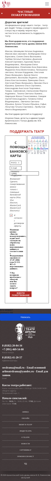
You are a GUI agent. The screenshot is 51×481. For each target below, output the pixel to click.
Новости (25, 444)
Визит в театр (25, 425)
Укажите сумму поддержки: (16, 173)
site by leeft (25, 478)
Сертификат (25, 450)
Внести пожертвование (21, 294)
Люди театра (25, 431)
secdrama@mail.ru (13, 367)
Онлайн (25, 418)
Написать (25, 317)
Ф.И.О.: (14, 163)
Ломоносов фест (25, 456)
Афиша (25, 412)
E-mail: (14, 168)
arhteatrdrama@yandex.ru (18, 371)
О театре (25, 437)
